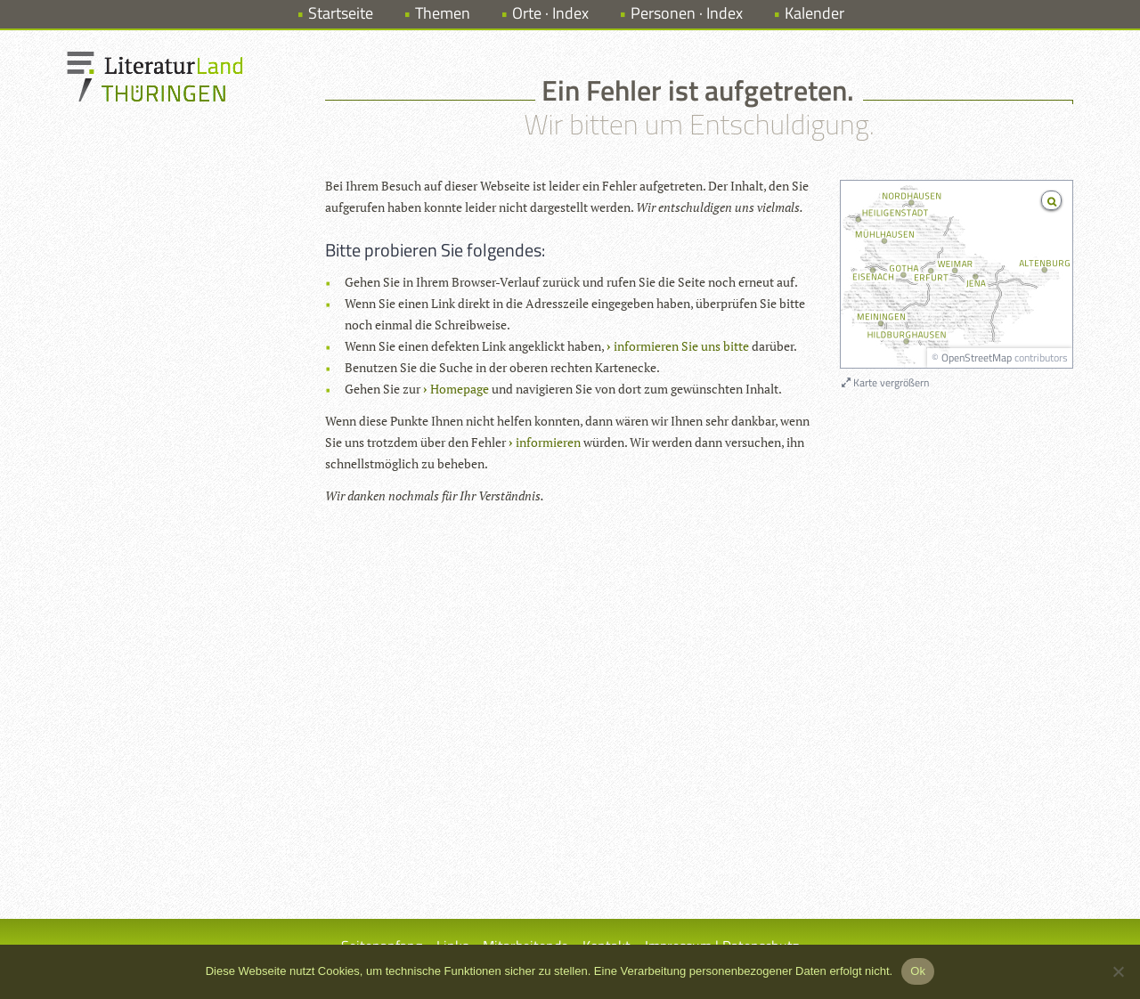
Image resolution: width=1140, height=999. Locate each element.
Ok (917, 971)
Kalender (814, 13)
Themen (442, 13)
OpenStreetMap (976, 357)
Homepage (459, 388)
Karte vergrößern (885, 382)
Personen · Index (687, 13)
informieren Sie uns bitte (681, 345)
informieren (548, 442)
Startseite (340, 13)
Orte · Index (550, 13)
